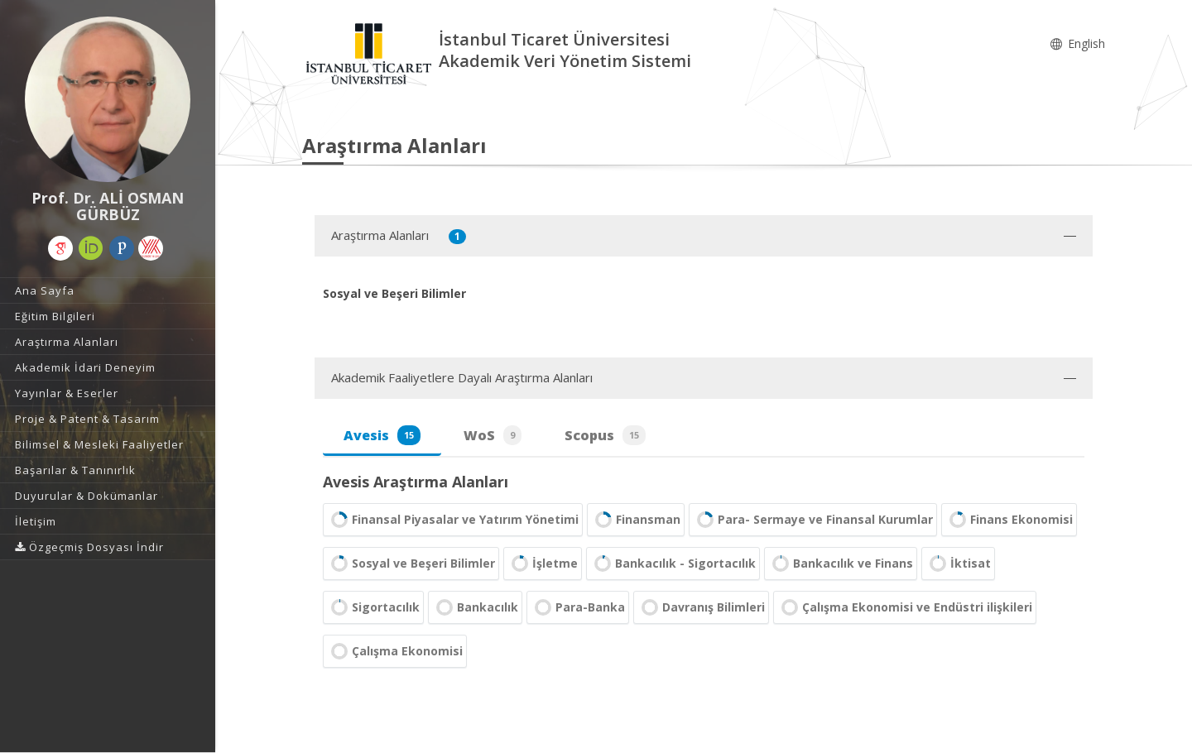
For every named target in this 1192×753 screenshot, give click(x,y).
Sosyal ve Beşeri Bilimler (411, 563)
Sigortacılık (373, 607)
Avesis (382, 435)
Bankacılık (475, 607)
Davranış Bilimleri (701, 607)
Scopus (605, 435)
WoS (493, 435)
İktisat (958, 563)
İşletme (542, 563)
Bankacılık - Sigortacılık (673, 563)
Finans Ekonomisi (1009, 519)
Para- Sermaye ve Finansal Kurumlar (813, 519)
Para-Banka (578, 607)
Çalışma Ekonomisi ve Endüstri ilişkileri (904, 607)
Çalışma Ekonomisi (395, 651)
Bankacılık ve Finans (840, 563)
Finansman (635, 519)
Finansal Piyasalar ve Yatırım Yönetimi (453, 519)
